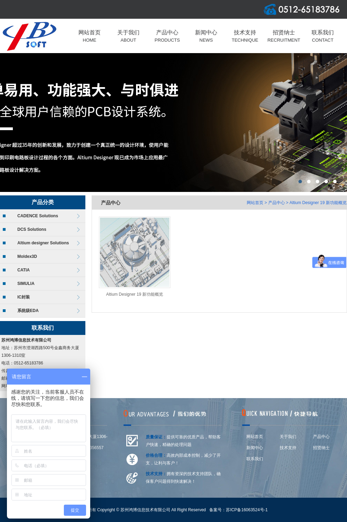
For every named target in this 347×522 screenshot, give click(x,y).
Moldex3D (27, 256)
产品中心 (276, 202)
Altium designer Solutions (43, 243)
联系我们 (254, 458)
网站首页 (255, 202)
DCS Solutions (31, 229)
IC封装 (23, 297)
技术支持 (288, 447)
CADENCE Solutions (37, 215)
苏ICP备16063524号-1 (247, 509)
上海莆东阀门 (173, 122)
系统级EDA (28, 310)
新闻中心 (254, 447)
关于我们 (288, 436)
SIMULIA (25, 283)
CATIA (23, 270)
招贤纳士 (321, 447)
